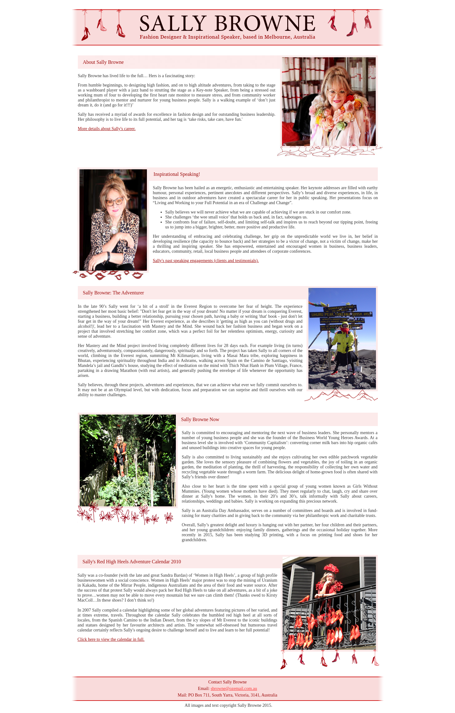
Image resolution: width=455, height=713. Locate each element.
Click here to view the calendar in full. (110, 639)
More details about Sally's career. (107, 128)
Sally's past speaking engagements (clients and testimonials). (206, 260)
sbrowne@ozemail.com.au (234, 688)
